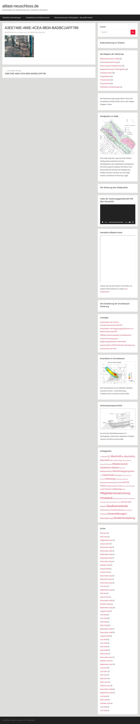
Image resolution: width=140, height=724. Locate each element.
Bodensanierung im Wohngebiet (112, 69)
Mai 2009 (103, 622)
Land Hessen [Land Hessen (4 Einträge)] (105, 489)
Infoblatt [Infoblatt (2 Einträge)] (109, 486)
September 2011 (106, 590)
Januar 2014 (104, 572)
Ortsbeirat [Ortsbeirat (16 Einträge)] (106, 498)
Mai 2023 (103, 533)
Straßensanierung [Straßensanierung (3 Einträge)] (117, 510)
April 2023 (104, 537)
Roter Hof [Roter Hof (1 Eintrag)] (126, 498)
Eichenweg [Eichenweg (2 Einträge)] (117, 475)
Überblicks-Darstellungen (12, 18)
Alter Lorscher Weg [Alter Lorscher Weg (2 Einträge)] (115, 460)
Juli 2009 (103, 615)
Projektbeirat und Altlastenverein (38, 18)
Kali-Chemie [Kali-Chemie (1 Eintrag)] (125, 486)
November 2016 (106, 551)
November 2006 (106, 689)
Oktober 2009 (105, 604)
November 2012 (106, 583)
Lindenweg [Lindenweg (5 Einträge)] (116, 489)
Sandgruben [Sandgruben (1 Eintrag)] (132, 498)
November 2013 (106, 576)
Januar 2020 (104, 544)
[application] (117, 214)
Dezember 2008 (106, 629)
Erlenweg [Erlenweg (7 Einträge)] (110, 478)
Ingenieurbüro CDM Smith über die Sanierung (117, 345)
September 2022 (106, 540)
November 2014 (106, 561)
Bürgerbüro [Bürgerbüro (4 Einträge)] (130, 471)
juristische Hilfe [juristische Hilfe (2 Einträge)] (117, 486)
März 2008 (104, 654)
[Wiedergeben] (103, 222)
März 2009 (104, 625)
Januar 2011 (104, 597)
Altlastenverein (106, 73)
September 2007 (106, 664)
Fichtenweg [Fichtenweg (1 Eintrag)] (118, 479)
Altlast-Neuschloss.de (37, 32)
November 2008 (106, 632)
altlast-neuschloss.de (20, 6)
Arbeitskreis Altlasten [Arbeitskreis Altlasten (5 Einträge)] (109, 467)
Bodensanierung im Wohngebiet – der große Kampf (73, 18)
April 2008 (104, 650)
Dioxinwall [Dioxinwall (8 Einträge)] (108, 475)
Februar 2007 (105, 686)
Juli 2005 (103, 707)
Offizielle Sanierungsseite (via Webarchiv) (115, 335)
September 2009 (106, 608)
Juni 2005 (103, 710)
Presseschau (105, 83)
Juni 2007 (103, 671)
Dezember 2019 (106, 547)
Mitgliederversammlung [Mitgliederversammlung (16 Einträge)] (115, 493)
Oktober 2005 (105, 703)
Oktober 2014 (105, 565)
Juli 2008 (103, 639)
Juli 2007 (103, 668)
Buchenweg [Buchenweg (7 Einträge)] (119, 471)
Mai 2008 (103, 647)
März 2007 (104, 682)
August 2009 (105, 611)
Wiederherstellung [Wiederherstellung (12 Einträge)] (124, 517)
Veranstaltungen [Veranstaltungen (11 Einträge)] (117, 513)
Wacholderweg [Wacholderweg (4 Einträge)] (106, 518)
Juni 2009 (103, 618)
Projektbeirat (105, 76)
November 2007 (106, 657)
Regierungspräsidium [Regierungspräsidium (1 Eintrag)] (118, 498)
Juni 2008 (103, 643)
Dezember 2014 (106, 558)
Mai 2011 (103, 593)
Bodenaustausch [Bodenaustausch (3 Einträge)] (106, 471)
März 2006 (104, 700)
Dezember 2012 (106, 579)
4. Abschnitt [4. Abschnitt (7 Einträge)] (127, 456)
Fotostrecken (105, 80)
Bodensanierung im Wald (109, 59)
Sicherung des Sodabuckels (110, 66)
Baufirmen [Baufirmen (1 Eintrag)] (122, 467)
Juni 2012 (103, 586)
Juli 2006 (103, 696)
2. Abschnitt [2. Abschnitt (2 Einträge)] (104, 456)
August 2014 (104, 569)
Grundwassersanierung (109, 62)
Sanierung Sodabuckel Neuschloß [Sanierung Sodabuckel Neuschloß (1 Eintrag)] (108, 502)
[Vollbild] (133, 222)
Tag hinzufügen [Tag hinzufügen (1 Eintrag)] (128, 510)
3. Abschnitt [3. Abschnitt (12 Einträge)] (115, 456)
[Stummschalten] (130, 222)
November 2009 (106, 600)
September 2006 (106, 693)
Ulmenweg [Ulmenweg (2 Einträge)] (103, 514)
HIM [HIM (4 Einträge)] (124, 482)
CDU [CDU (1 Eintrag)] (101, 475)
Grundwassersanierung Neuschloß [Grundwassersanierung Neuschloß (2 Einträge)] (111, 482)
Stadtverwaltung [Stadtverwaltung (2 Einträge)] (105, 510)
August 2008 (105, 636)
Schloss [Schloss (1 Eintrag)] (119, 502)
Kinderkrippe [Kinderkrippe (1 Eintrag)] (131, 486)
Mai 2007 (103, 675)
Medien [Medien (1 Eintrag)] (124, 489)
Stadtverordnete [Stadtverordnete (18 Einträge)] (117, 506)
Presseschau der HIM (108, 349)
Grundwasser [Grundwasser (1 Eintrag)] (124, 479)
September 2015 (106, 554)
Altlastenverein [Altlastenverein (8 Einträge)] (120, 464)
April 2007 (104, 678)
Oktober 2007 (105, 661)
